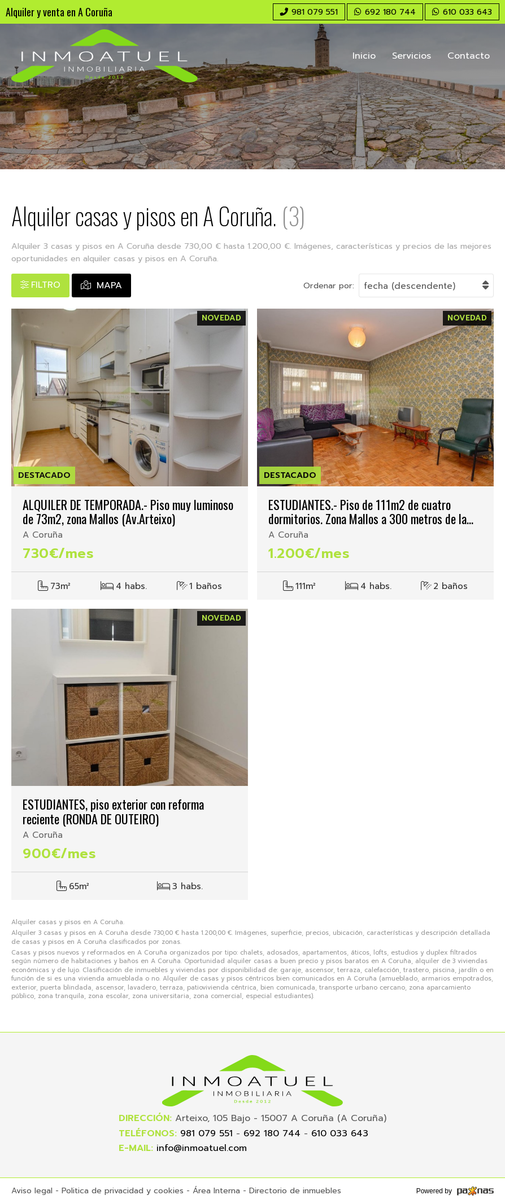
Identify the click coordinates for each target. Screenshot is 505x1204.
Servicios (411, 55)
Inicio (364, 55)
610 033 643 (339, 1133)
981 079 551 (206, 1133)
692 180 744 (272, 1133)
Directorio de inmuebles (295, 1191)
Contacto (468, 55)
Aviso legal (32, 1191)
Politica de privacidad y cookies (123, 1191)
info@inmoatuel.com (201, 1148)
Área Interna (216, 1191)
